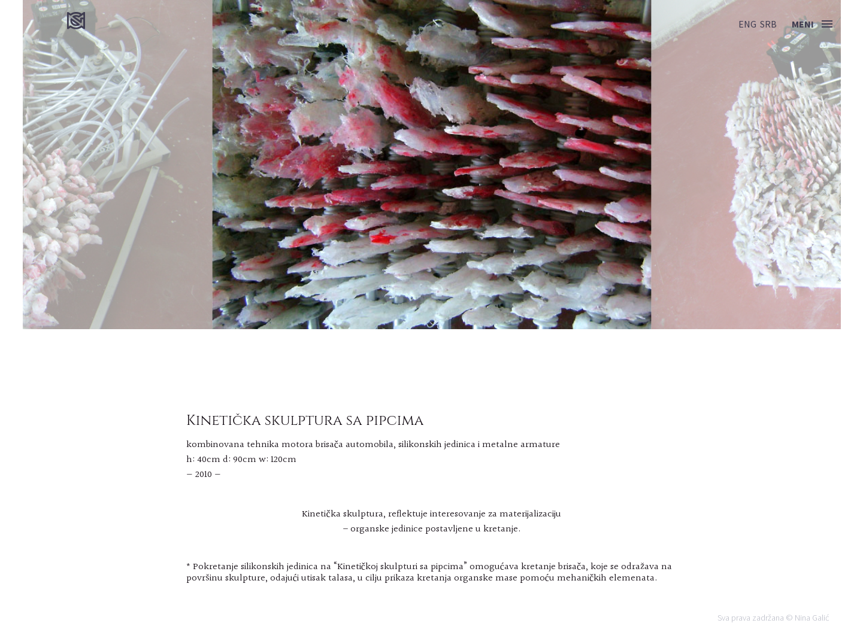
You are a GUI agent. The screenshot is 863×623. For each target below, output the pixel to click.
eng (747, 24)
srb (768, 24)
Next (800, 164)
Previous (63, 164)
